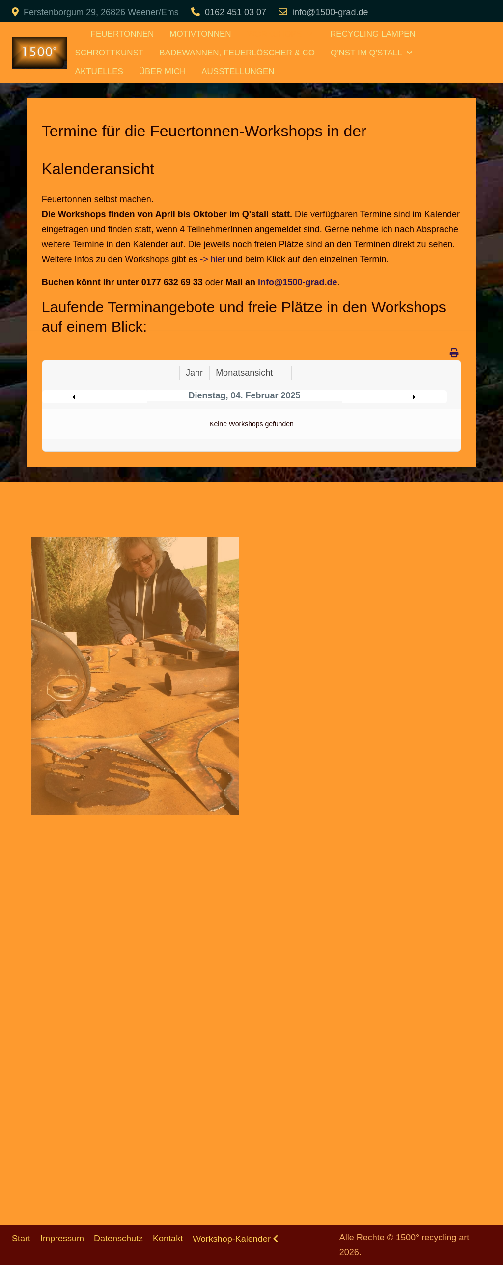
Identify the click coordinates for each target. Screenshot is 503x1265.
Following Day (391, 397)
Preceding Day (97, 397)
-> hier (212, 259)
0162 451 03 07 (235, 12)
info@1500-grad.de (330, 12)
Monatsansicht (244, 373)
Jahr (194, 373)
